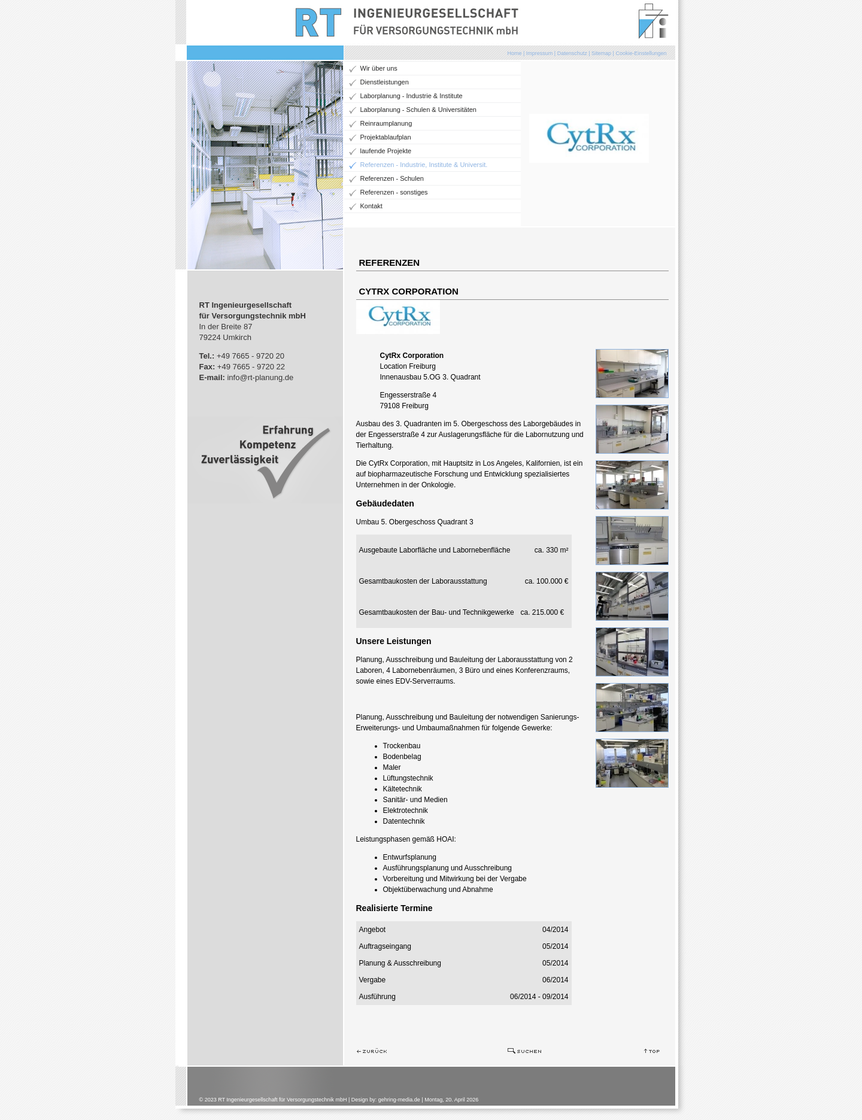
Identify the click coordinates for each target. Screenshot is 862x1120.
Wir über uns (378, 68)
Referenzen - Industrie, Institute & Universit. (424, 164)
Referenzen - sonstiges (394, 192)
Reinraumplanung (386, 123)
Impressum (539, 53)
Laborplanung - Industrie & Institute (411, 95)
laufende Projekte (386, 150)
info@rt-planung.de (260, 377)
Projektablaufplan (385, 137)
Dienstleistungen (384, 82)
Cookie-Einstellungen (640, 53)
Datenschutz (572, 53)
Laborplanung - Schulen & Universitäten (418, 109)
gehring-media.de (399, 1100)
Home (514, 53)
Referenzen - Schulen (392, 178)
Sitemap (601, 53)
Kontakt (371, 206)
